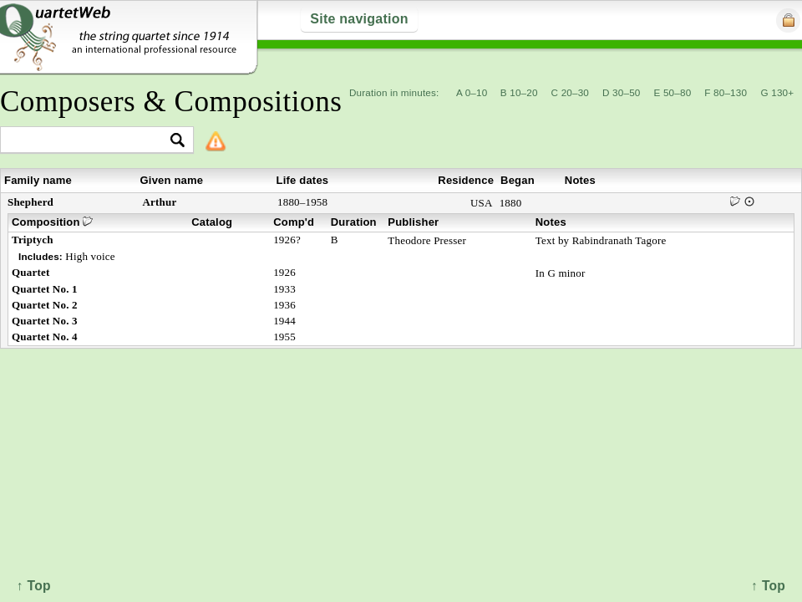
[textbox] (89, 140)
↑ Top (768, 586)
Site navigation (359, 19)
